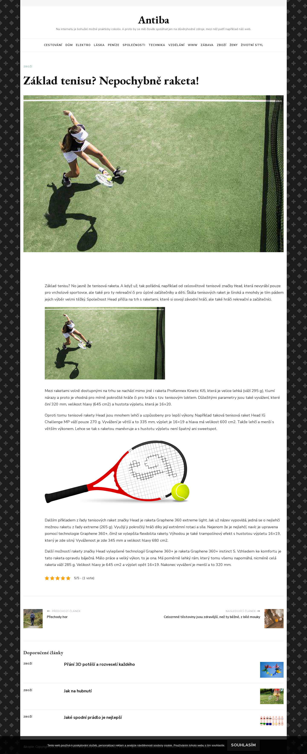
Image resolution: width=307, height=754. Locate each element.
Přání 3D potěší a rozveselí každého (99, 664)
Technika (157, 45)
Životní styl (252, 45)
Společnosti (134, 45)
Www (192, 45)
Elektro (83, 45)
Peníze (113, 45)
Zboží (221, 45)
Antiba (153, 20)
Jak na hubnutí (78, 691)
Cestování (53, 45)
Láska (99, 45)
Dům (69, 45)
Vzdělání (176, 45)
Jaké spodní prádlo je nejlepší (93, 717)
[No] (302, 745)
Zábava (207, 45)
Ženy (234, 45)
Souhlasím (243, 745)
